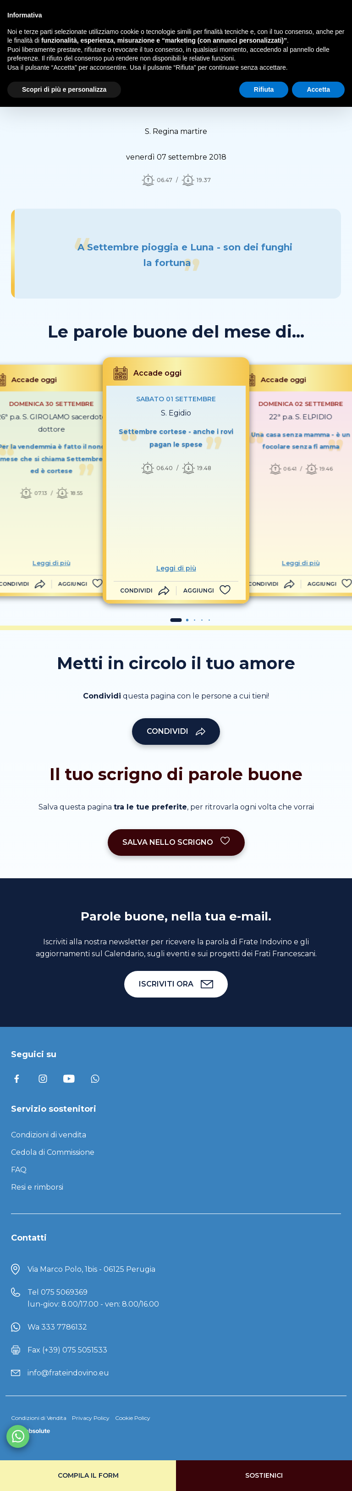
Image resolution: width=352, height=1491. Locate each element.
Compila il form (88, 1475)
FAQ (19, 1169)
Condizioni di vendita (48, 1135)
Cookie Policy (132, 1417)
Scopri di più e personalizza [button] (64, 89)
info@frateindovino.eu (68, 1373)
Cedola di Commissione (52, 1152)
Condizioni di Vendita (38, 1417)
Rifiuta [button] (264, 89)
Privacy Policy (91, 1417)
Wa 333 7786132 (57, 1327)
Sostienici (264, 1475)
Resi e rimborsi (37, 1187)
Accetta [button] (318, 89)
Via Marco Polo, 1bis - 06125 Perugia (91, 1269)
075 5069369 (64, 1292)
